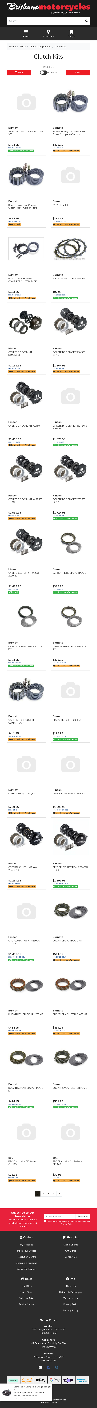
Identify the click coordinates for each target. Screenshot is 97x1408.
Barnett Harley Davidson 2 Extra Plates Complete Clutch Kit (70, 133)
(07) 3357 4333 (49, 1332)
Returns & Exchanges (70, 1292)
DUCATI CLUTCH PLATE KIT (67, 940)
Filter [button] (19, 72)
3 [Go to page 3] (48, 1193)
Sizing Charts (70, 1244)
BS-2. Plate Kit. (60, 205)
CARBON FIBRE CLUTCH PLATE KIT (69, 574)
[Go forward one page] (59, 1194)
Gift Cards (70, 1250)
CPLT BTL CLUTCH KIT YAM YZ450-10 (23, 868)
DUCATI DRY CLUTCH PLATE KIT (25, 1014)
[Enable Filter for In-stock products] (48, 72)
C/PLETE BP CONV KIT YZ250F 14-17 (69, 501)
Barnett (13, 127)
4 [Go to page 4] (54, 1193)
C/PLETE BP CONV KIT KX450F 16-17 (24, 427)
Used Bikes (26, 1292)
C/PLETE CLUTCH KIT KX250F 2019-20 (24, 574)
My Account (26, 1244)
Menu (26, 33)
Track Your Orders (26, 1250)
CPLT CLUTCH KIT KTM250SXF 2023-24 (24, 942)
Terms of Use (70, 1298)
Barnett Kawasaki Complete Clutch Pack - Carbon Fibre (23, 206)
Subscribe (83, 1216)
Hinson (12, 348)
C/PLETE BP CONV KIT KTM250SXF (20, 353)
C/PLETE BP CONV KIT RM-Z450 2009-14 (70, 427)
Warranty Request (26, 1268)
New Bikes (26, 1286)
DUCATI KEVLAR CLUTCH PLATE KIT (25, 1089)
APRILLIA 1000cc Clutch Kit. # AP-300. (26, 133)
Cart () (71, 33)
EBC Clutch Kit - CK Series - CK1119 (23, 1163)
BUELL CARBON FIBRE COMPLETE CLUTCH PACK (22, 280)
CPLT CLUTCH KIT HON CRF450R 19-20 (70, 868)
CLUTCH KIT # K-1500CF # (67, 719)
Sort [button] (78, 72)
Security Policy (70, 1310)
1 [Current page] (37, 1193)
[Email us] (40, 1367)
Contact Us (71, 1256)
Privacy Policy (70, 1304)
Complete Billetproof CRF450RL (70, 793)
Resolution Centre (26, 1256)
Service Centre (26, 1304)
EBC (10, 1157)
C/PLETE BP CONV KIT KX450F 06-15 (69, 353)
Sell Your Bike (26, 1298)
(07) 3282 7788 (49, 1360)
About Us (71, 1286)
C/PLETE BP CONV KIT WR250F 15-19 (25, 501)
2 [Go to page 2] (43, 1193)
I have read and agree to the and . (67, 1222)
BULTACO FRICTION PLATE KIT (69, 278)
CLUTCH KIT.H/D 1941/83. (21, 793)
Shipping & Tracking (26, 1262)
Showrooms (48, 33)
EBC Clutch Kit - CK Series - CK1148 (67, 1163)
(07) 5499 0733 (49, 1346)
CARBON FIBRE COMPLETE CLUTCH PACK (22, 721)
